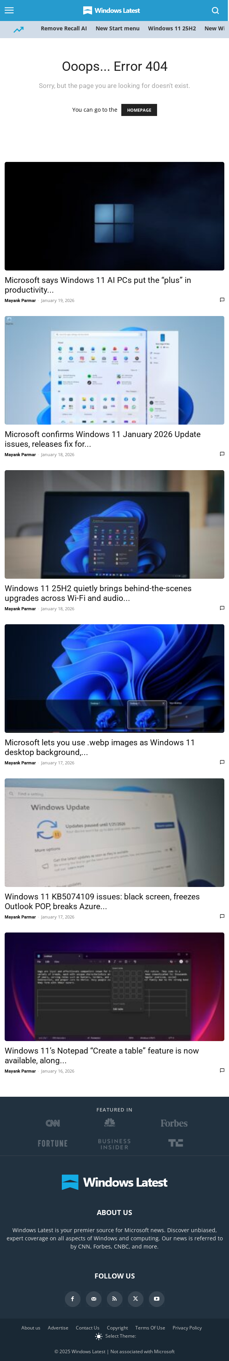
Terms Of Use (150, 1327)
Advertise (58, 1327)
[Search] (216, 10)
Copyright (117, 1327)
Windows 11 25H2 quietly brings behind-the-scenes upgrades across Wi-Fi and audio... (98, 593)
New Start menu (118, 28)
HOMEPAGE (139, 110)
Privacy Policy (187, 1327)
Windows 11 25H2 (172, 28)
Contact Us (88, 1327)
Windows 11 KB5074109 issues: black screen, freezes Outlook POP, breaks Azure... (102, 901)
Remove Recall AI (64, 28)
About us (30, 1327)
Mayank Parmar (20, 300)
